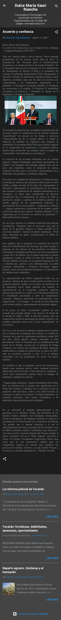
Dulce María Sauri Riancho (30, 7)
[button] (56, 32)
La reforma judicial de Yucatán (23, 489)
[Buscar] (56, 6)
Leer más (52, 516)
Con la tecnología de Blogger (30, 613)
